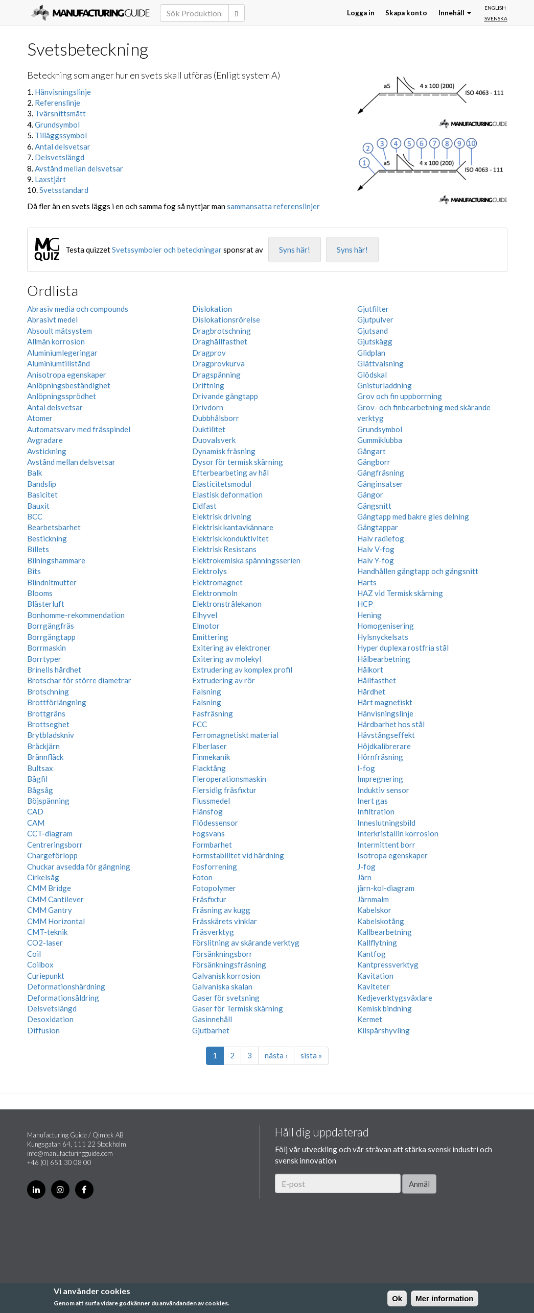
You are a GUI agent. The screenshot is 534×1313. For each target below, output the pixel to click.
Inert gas (372, 800)
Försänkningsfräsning (229, 964)
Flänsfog (207, 811)
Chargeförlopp (52, 855)
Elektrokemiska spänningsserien (246, 560)
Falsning (206, 691)
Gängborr (373, 461)
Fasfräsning (212, 713)
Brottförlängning (56, 702)
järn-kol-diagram (385, 888)
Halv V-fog (375, 549)
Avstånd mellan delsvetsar (79, 168)
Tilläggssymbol (61, 135)
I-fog (366, 768)
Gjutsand (372, 330)
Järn (364, 877)
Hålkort (370, 669)
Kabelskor (374, 909)
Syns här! (294, 249)
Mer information (444, 1298)
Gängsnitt (374, 505)
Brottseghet (48, 724)
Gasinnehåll (212, 1019)
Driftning (208, 385)
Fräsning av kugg (221, 909)
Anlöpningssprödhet (61, 396)
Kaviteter (373, 986)
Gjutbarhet (210, 1030)
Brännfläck (45, 756)
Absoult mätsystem (59, 330)
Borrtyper (44, 658)
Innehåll (454, 13)
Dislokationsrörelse (226, 319)
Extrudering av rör (223, 680)
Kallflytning (377, 942)
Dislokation (212, 308)
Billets (38, 549)
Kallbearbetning (384, 931)
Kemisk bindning (384, 1008)
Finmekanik (211, 756)
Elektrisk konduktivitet (230, 538)
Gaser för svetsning (226, 997)
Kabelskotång (380, 921)
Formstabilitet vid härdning (238, 855)
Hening (369, 615)
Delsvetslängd (59, 157)
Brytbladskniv (50, 734)
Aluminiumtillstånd (58, 363)
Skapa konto (406, 13)
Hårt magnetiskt (384, 702)
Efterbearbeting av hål (230, 472)
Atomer (40, 418)
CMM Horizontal (56, 921)
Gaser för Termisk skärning (237, 1008)
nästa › (276, 1055)
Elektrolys (209, 571)
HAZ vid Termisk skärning (400, 593)
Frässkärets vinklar (224, 921)
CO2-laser (45, 942)
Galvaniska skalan (222, 986)
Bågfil (37, 778)
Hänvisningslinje (63, 91)
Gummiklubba (379, 439)
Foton (202, 877)
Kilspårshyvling (383, 1030)
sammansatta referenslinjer (273, 206)
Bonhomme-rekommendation (76, 615)
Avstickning (46, 451)
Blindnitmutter (52, 582)
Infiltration (375, 811)
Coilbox (40, 964)
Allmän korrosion (56, 341)
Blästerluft (45, 603)
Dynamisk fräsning (224, 451)
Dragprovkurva (218, 363)
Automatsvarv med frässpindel (78, 429)
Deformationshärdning (66, 986)
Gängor (370, 494)
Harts (367, 582)
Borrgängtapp (51, 636)
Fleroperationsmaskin (229, 778)
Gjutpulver (375, 319)
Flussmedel (211, 800)
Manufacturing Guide (90, 13)
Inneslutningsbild (386, 822)
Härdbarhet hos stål (391, 724)
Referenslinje (57, 102)
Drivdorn (207, 407)
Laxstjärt (50, 179)
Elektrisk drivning (221, 516)
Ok (397, 1298)
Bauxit (38, 505)
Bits (34, 571)
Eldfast (204, 505)
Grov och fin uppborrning (399, 396)
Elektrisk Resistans (224, 549)
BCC (34, 516)
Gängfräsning (380, 472)
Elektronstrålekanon (227, 603)
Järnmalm (373, 899)
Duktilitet (208, 429)
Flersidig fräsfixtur (224, 790)
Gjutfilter (373, 308)
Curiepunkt (45, 975)
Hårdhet (371, 691)
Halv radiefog (380, 538)
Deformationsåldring (63, 997)
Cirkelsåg (43, 877)
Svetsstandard (63, 189)
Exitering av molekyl (226, 658)
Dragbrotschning (221, 330)
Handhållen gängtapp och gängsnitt (417, 571)
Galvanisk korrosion (226, 975)
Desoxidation (50, 1019)
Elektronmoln (215, 593)
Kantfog (371, 953)
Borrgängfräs (50, 625)
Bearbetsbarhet (54, 527)
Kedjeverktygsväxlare (394, 997)
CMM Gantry (49, 909)
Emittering (210, 636)
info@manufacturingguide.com (70, 1153)
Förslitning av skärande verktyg (245, 942)
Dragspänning (216, 374)
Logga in (361, 13)
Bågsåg (40, 790)
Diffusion (43, 1030)
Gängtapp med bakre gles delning (413, 516)
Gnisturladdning (384, 385)
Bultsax (40, 768)
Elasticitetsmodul (221, 483)
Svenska (495, 18)
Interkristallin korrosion (397, 833)
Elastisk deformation (227, 494)
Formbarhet (212, 844)
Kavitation (375, 975)
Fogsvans (208, 833)
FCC (199, 724)
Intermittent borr (386, 844)
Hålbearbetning (383, 658)
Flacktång (209, 768)
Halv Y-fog (375, 560)
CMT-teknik (47, 931)
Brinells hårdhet (54, 669)
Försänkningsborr (222, 953)
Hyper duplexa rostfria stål (403, 647)
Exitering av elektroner (231, 647)
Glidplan (371, 352)
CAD (35, 811)
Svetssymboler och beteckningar (167, 249)
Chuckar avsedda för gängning (78, 866)
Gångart (371, 451)
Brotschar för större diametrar (79, 680)
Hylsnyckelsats (382, 636)
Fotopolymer (214, 888)
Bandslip (41, 483)
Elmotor (206, 625)
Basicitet (42, 494)
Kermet (369, 1019)
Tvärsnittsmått (60, 113)
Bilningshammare (56, 560)
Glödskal (372, 374)
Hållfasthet (376, 680)
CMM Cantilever (55, 899)
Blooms (40, 593)
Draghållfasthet (219, 341)
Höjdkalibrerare (384, 746)
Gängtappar (377, 527)
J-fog (366, 866)
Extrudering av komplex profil (242, 669)
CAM (35, 822)
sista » (311, 1055)
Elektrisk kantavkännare (232, 527)
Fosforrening (214, 866)
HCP (365, 603)
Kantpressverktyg (388, 964)
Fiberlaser (209, 746)
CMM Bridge (49, 888)
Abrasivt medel (52, 319)
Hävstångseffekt (386, 734)
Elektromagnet (217, 582)
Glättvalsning (380, 363)
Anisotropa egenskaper (66, 374)
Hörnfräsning (380, 756)
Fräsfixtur (209, 899)
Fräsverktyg (213, 931)
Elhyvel (204, 615)
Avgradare (45, 439)
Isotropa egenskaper (392, 855)
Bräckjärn (43, 746)
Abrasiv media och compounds (77, 308)
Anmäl (419, 1183)
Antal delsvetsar (62, 146)
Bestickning (47, 538)
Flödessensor (215, 822)
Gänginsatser (380, 483)
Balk (34, 472)
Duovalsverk (214, 439)
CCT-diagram (50, 833)
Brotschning (48, 691)
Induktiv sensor (383, 790)
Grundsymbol (57, 124)
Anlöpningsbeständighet (68, 385)
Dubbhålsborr (215, 418)
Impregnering (380, 778)
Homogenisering (385, 625)
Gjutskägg (374, 341)
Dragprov (209, 352)
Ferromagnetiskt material (235, 734)
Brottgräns (46, 713)
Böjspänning (48, 800)
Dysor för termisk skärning (237, 461)
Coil (34, 953)
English (495, 8)
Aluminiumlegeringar (62, 352)
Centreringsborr (55, 844)
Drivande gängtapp (225, 396)
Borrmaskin (46, 647)
